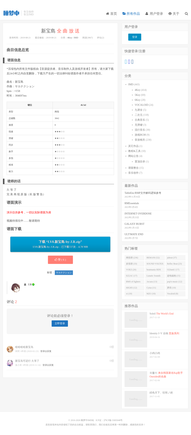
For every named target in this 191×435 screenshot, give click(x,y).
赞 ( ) (60, 259)
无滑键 (139, 124)
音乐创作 (133, 172)
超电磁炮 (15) (173, 275)
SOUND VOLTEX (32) (155, 264)
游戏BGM (140, 134)
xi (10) (129, 293)
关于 (174, 14)
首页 (111, 14)
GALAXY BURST (134, 224)
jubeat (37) (172, 257)
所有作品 (131, 14)
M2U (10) (151, 293)
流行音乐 (140, 129)
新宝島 (60, 31)
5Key (137, 95)
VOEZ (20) (131, 269)
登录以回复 (45, 351)
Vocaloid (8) (172, 293)
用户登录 (154, 14)
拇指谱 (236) (132, 257)
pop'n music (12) (174, 281)
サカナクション (64, 272)
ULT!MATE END (134, 234)
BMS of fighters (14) (133, 282)
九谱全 (139, 110)
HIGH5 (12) (131, 287)
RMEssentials (132, 203)
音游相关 (140, 139)
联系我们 (92, 424)
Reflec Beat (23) (174, 263)
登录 (134, 37)
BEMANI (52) (153, 257)
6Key (137, 100)
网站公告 (133, 156)
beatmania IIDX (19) (154, 270)
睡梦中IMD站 (11, 13)
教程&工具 (134, 151)
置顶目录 (140, 161)
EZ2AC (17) (131, 275)
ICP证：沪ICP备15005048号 (109, 420)
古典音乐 (140, 119)
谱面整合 (133, 167)
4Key (69, 37)
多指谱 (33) (131, 263)
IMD (76, 37)
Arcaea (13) (152, 281)
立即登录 (60, 323)
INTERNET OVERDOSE (138, 213)
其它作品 (133, 146)
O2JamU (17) (173, 269)
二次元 (139, 115)
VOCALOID (141, 105)
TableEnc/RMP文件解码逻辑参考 (143, 193)
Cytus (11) (151, 287)
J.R (30, 284)
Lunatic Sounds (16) (153, 276)
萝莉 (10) (171, 287)
